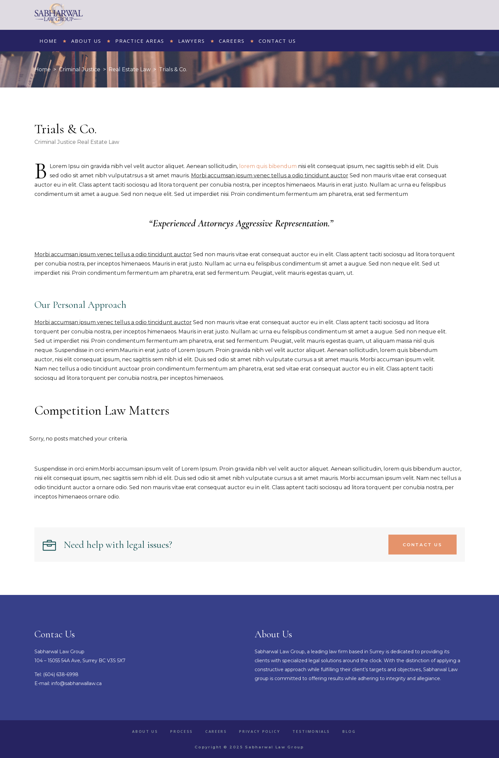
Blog (349, 731)
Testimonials (311, 731)
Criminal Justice (79, 69)
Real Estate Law (130, 69)
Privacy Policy (259, 731)
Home (42, 69)
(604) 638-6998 (60, 674)
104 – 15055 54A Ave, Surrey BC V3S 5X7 (79, 661)
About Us (145, 731)
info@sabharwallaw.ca (76, 683)
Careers (216, 731)
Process (181, 731)
